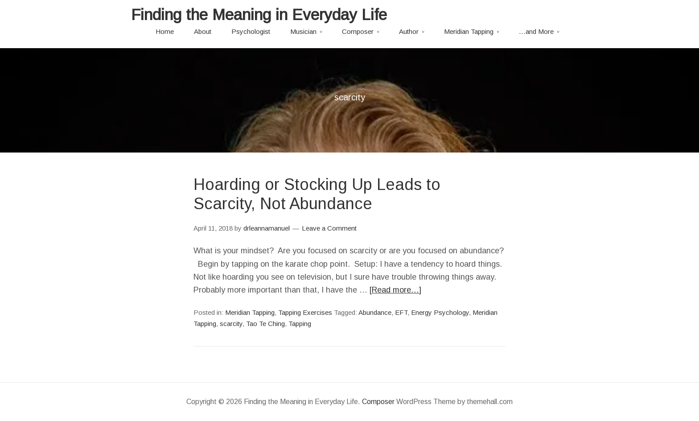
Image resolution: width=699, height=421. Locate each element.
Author (409, 31)
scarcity (231, 323)
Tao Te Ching (265, 323)
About (202, 31)
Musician (303, 31)
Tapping (299, 323)
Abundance (374, 312)
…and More (536, 31)
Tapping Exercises (305, 312)
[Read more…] (395, 289)
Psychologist (250, 31)
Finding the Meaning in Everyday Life (259, 14)
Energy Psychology (440, 312)
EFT (401, 312)
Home (165, 31)
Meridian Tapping (468, 31)
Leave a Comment (329, 228)
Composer (358, 31)
